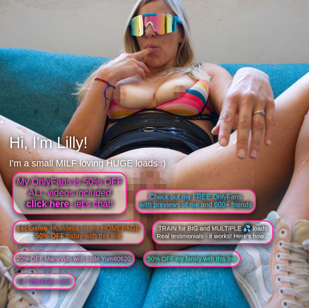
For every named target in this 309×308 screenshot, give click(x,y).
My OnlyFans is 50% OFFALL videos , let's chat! (70, 192)
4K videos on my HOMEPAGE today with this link (78, 232)
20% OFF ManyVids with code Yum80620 (74, 258)
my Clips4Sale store (44, 281)
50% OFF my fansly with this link (192, 258)
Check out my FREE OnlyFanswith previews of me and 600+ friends (195, 200)
